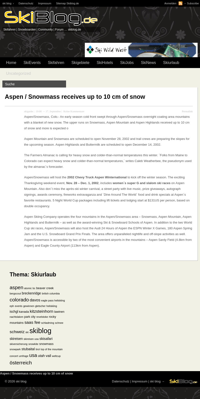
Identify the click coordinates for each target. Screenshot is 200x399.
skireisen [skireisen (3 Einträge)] (16, 339)
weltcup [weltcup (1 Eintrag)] (56, 356)
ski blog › (8, 3)
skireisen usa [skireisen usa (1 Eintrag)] (31, 338)
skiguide (28, 111)
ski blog (155, 381)
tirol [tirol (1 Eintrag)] (38, 349)
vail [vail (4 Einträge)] (48, 356)
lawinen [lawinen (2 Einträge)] (59, 311)
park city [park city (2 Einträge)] (30, 316)
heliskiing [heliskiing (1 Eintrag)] (52, 306)
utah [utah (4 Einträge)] (41, 356)
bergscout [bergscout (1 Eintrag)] (15, 293)
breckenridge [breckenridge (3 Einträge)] (31, 293)
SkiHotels (105, 63)
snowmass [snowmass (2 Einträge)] (46, 344)
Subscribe (193, 3)
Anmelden (170, 3)
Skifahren (56, 63)
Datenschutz (26, 3)
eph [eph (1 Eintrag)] (12, 306)
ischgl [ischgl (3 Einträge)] (14, 311)
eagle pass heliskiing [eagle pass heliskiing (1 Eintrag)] (53, 300)
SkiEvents (32, 63)
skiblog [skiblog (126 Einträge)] (40, 331)
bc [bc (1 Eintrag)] (34, 288)
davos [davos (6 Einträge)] (35, 300)
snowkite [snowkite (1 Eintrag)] (33, 344)
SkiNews (148, 63)
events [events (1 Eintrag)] (18, 306)
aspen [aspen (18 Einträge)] (16, 287)
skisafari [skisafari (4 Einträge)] (46, 339)
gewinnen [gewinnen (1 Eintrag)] (28, 306)
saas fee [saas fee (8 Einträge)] (32, 322)
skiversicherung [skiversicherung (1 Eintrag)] (18, 344)
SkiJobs (127, 63)
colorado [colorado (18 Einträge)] (19, 299)
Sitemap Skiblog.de (67, 3)
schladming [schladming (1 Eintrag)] (47, 322)
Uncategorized (18, 73)
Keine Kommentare (73, 111)
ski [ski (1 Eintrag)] (26, 332)
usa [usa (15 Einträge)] (33, 355)
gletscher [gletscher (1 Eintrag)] (40, 306)
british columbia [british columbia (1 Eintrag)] (51, 293)
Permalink (187, 111)
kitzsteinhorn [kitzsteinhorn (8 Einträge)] (41, 311)
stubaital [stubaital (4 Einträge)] (28, 349)
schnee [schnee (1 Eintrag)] (59, 322)
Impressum (44, 3)
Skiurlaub (171, 63)
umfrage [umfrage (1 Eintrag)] (23, 356)
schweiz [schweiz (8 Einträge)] (17, 331)
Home (11, 63)
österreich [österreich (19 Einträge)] (21, 362)
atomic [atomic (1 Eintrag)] (28, 288)
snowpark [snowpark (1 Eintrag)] (15, 349)
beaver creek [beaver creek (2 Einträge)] (44, 288)
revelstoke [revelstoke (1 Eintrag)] (42, 316)
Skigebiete (80, 63)
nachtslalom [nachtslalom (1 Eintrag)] (16, 316)
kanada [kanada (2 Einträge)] (24, 311)
